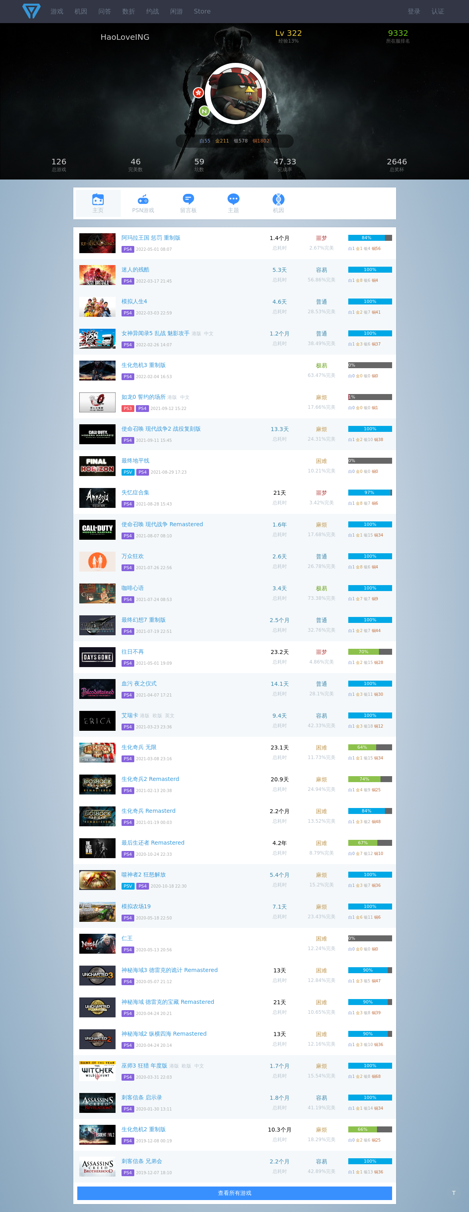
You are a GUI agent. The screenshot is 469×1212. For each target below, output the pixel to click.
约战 (152, 11)
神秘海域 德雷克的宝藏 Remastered (168, 1002)
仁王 (127, 938)
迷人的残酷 (135, 269)
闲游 (176, 11)
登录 (414, 11)
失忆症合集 (135, 492)
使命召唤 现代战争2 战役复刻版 (161, 428)
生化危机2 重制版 (144, 1129)
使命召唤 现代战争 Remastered (162, 524)
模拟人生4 (134, 301)
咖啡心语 (133, 588)
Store (202, 11)
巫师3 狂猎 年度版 (145, 1065)
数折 (128, 11)
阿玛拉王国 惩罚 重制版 (151, 237)
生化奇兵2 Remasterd (150, 779)
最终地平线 (135, 460)
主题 (233, 203)
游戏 (57, 11)
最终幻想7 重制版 (144, 620)
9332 (398, 33)
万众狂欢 (133, 556)
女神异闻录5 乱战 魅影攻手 (156, 333)
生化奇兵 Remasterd (149, 811)
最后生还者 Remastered (153, 842)
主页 (98, 203)
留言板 (188, 203)
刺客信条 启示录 (142, 1097)
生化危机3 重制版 (144, 365)
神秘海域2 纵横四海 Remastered (164, 1033)
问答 (104, 11)
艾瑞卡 (130, 715)
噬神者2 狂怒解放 (144, 874)
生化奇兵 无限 (139, 747)
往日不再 (133, 651)
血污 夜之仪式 (139, 683)
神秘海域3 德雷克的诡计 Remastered (170, 970)
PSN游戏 (143, 203)
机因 (81, 11)
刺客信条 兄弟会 (142, 1161)
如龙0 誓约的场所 (144, 397)
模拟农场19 (136, 906)
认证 (438, 11)
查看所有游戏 (234, 1193)
